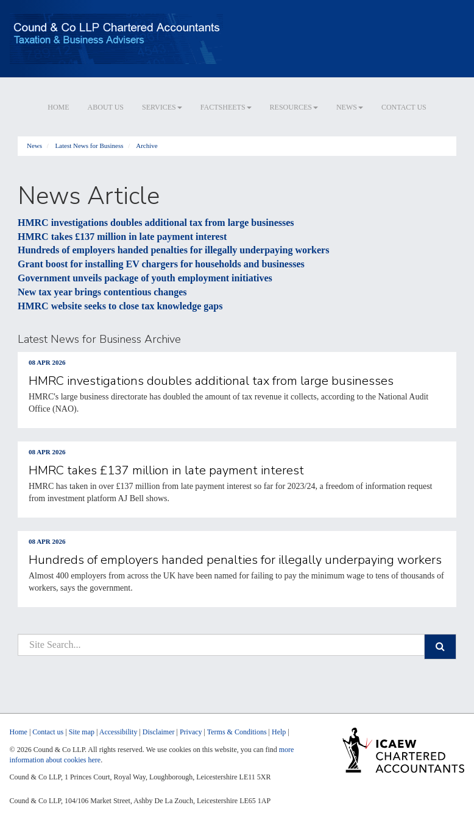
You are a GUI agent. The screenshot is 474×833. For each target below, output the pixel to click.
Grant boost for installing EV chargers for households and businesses (161, 264)
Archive (146, 145)
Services (162, 107)
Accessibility (118, 732)
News (349, 107)
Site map (81, 732)
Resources (294, 107)
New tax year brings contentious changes (102, 292)
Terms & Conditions (237, 732)
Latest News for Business (89, 145)
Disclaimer (159, 732)
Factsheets (226, 107)
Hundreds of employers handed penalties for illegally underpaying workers (173, 250)
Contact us (403, 107)
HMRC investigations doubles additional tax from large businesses (156, 222)
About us (106, 107)
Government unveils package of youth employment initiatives (145, 278)
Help (279, 732)
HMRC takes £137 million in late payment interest (122, 236)
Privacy (191, 732)
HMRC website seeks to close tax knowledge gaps (120, 306)
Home (58, 107)
